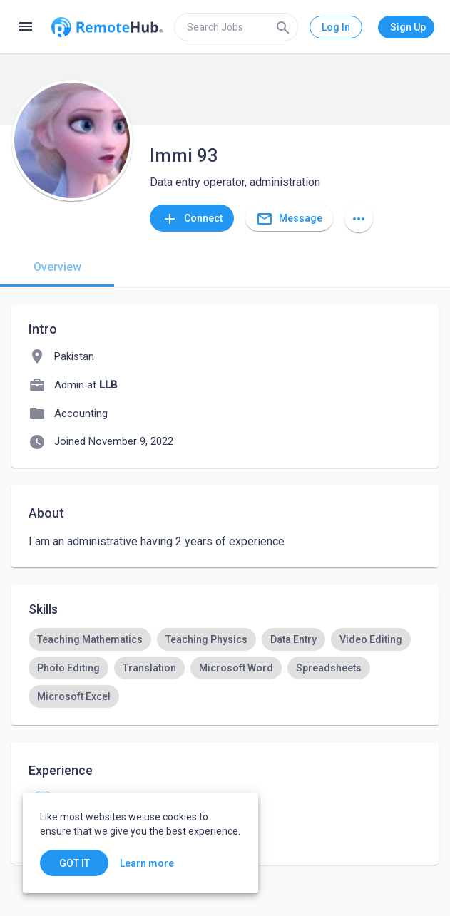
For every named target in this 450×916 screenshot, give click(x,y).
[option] (90, 639)
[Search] (283, 27)
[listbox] (225, 668)
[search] (236, 27)
